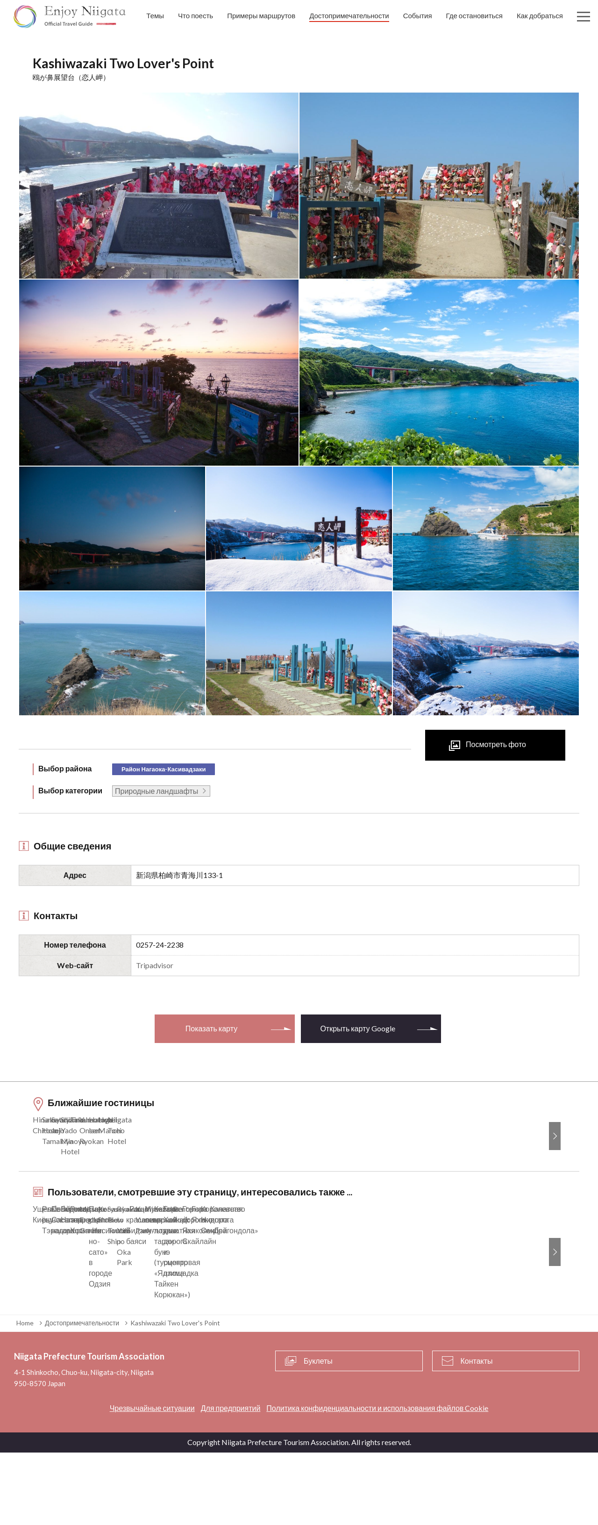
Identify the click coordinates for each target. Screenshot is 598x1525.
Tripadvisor (154, 965)
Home (25, 1395)
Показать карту (211, 1028)
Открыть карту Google (357, 1028)
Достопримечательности (82, 1395)
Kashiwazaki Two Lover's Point (175, 1395)
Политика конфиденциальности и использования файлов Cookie (377, 1480)
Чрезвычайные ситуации (152, 1480)
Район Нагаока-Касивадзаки (163, 769)
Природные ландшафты (156, 790)
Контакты (477, 1432)
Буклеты (318, 1432)
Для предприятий (231, 1480)
